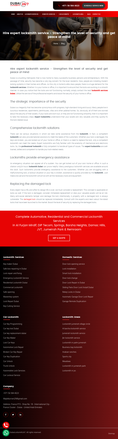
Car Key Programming (12, 324)
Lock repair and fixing (12, 273)
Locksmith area (78, 14)
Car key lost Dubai (11, 328)
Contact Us (96, 14)
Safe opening (9, 292)
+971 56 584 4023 (70, 5)
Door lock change (69, 278)
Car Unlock (8, 361)
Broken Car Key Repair (12, 352)
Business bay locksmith (72, 347)
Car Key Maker (9, 338)
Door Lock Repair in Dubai (73, 282)
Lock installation (69, 268)
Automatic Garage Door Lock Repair (77, 296)
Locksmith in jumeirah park (74, 366)
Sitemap (111, 433)
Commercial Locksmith (13, 287)
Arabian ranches (69, 352)
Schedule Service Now (93, 5)
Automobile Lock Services (14, 370)
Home (13, 14)
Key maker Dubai (10, 264)
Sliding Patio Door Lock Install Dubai (77, 287)
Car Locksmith (64, 14)
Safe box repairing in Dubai (15, 268)
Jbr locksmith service (71, 338)
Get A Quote (59, 238)
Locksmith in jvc (69, 370)
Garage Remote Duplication (74, 301)
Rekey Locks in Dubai (71, 292)
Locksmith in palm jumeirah (74, 342)
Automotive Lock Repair (13, 347)
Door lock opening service (73, 264)
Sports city (66, 356)
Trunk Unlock (9, 366)
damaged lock (30, 199)
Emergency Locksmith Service (16, 278)
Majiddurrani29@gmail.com (15, 398)
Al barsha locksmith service (74, 328)
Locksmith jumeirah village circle (76, 324)
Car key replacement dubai (14, 333)
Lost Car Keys (9, 342)
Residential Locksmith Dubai (15, 282)
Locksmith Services (31, 14)
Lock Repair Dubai (11, 301)
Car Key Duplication (11, 356)
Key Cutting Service (11, 306)
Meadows (66, 361)
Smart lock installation (71, 273)
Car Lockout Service (11, 375)
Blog (89, 14)
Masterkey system (11, 296)
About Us (20, 14)
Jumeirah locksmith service (73, 333)
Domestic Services (48, 14)
